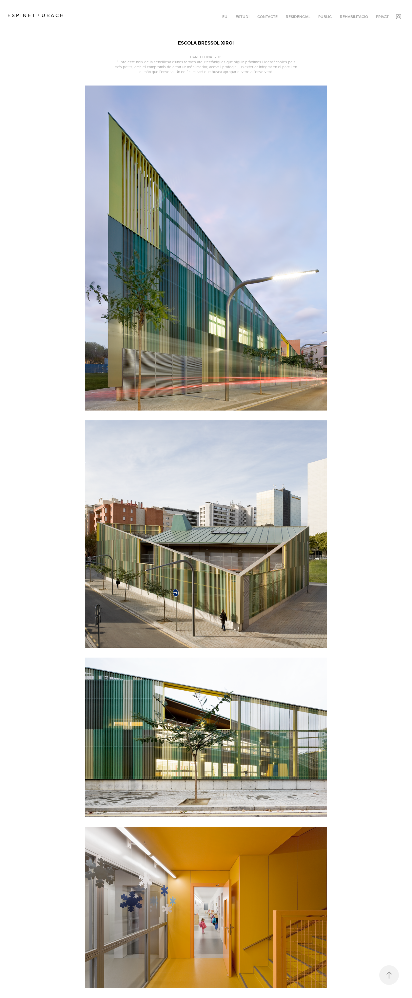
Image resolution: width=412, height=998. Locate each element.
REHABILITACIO (354, 16)
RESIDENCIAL (298, 16)
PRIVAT (382, 16)
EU (224, 16)
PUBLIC (325, 16)
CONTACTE (267, 16)
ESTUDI (242, 16)
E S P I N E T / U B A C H (37, 15)
